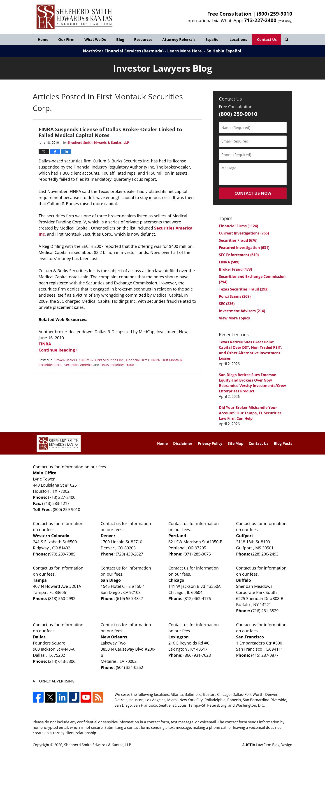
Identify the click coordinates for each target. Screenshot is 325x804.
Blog (120, 39)
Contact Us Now (252, 193)
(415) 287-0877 (265, 655)
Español (212, 39)
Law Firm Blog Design (267, 744)
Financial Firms (137, 360)
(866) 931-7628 (197, 655)
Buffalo (243, 580)
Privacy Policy (210, 443)
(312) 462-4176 (197, 598)
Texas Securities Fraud (117, 365)
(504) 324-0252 (129, 667)
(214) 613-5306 (61, 661)
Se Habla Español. (224, 51)
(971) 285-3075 (197, 554)
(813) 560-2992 (61, 598)
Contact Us (267, 39)
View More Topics (234, 318)
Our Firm (66, 39)
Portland (177, 535)
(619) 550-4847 (129, 598)
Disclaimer (182, 443)
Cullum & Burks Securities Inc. (101, 360)
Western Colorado (51, 535)
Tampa (40, 580)
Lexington (178, 637)
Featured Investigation (244, 247)
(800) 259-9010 (274, 13)
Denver (108, 535)
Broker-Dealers (65, 360)
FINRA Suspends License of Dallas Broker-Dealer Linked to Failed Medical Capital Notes (110, 132)
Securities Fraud (238, 240)
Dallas (39, 637)
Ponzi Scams (235, 296)
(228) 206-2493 (265, 554)
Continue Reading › (58, 350)
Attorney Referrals (178, 39)
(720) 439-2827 (129, 554)
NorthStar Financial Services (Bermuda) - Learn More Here (142, 51)
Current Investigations (244, 233)
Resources (143, 39)
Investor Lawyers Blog (74, 17)
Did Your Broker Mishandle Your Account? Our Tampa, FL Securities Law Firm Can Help (250, 413)
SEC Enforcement (239, 254)
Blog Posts (283, 443)
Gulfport (244, 535)
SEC (226, 303)
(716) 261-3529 (265, 610)
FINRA (45, 344)
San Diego (111, 580)
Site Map (235, 443)
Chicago (176, 580)
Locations (238, 39)
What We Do (95, 39)
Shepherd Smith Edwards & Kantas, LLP (97, 744)
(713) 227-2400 (61, 497)
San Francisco (250, 637)
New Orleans (114, 637)
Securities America (78, 365)
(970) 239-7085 (61, 554)
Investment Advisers (242, 310)
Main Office (44, 473)
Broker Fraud (235, 269)
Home (43, 39)
